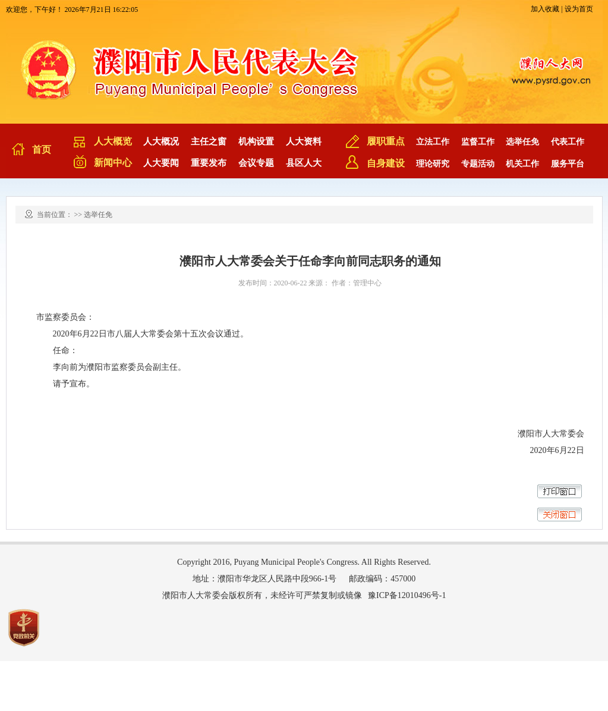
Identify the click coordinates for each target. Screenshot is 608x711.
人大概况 (161, 141)
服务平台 (567, 163)
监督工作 (477, 141)
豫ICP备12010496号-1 (407, 595)
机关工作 (522, 163)
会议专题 (256, 163)
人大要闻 (161, 163)
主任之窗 (208, 141)
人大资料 (304, 141)
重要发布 (208, 163)
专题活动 (477, 163)
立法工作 (432, 141)
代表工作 (567, 141)
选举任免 (522, 141)
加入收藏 (545, 9)
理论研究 (432, 163)
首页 (41, 149)
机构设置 (256, 141)
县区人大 (304, 163)
